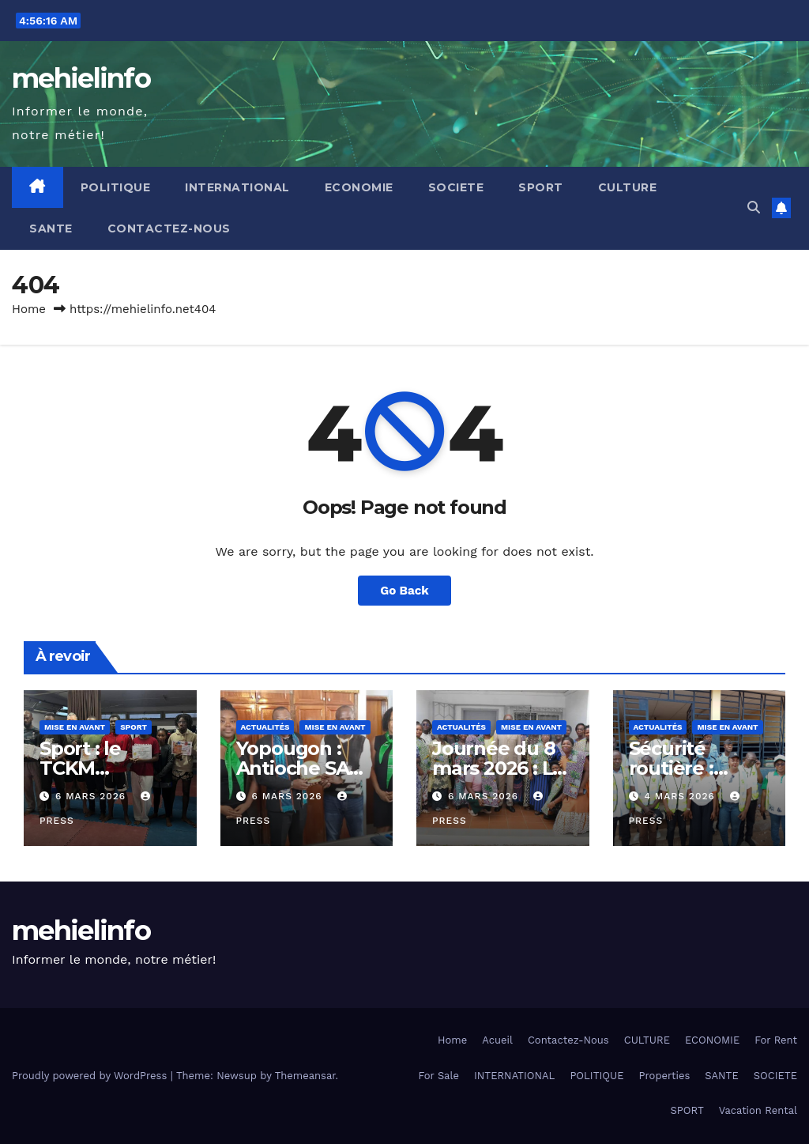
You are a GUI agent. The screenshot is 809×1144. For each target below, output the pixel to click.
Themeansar (305, 1076)
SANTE (51, 228)
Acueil (497, 1040)
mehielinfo (81, 78)
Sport (133, 727)
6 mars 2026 (92, 796)
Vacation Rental (758, 1110)
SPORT (540, 187)
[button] (753, 207)
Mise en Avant (74, 727)
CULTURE (627, 187)
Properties (664, 1076)
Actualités (265, 727)
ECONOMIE (359, 187)
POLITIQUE (116, 187)
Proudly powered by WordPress (91, 1076)
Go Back (404, 590)
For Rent (775, 1040)
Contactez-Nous (169, 228)
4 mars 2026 (681, 796)
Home (29, 309)
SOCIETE (456, 187)
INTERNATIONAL (237, 187)
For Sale (438, 1076)
